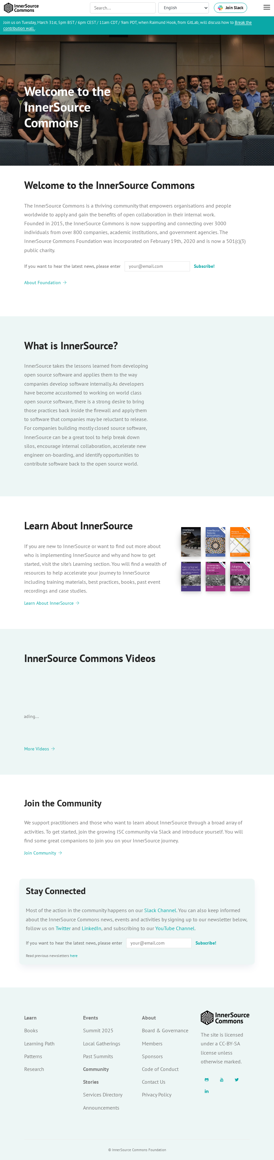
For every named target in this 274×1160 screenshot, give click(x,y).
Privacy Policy (156, 1094)
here (73, 955)
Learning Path (39, 1043)
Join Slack (230, 7)
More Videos (39, 749)
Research (34, 1069)
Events (90, 1017)
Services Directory (102, 1094)
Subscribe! (204, 266)
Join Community (43, 853)
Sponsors (152, 1056)
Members (152, 1043)
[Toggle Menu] (263, 7)
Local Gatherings (101, 1043)
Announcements (101, 1107)
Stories (91, 1081)
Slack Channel (160, 910)
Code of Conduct (160, 1069)
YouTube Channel (175, 928)
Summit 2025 (98, 1030)
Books (31, 1030)
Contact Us (153, 1081)
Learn (30, 1017)
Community (96, 1069)
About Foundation (45, 282)
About (149, 1017)
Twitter (63, 928)
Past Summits (98, 1056)
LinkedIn (91, 928)
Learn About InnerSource (51, 603)
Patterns (33, 1056)
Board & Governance (165, 1030)
